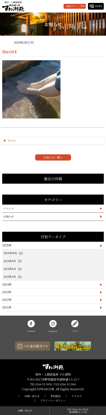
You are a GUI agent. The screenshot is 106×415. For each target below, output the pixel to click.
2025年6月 (9, 269)
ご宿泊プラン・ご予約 (75, 6)
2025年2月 (9, 276)
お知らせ (8, 216)
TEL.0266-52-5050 (41, 384)
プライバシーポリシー (53, 400)
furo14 (11, 140)
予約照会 (55, 396)
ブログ (74, 326)
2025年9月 (9, 261)
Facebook (31, 326)
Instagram (53, 326)
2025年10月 (10, 253)
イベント (8, 208)
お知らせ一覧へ (53, 157)
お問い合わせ (32, 396)
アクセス (77, 396)
